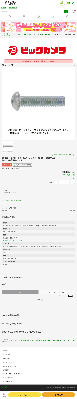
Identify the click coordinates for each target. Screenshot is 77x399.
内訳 (73, 178)
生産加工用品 (57, 340)
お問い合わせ (7, 358)
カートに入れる (25, 395)
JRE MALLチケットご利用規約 (11, 374)
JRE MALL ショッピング (6, 34)
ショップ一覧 (7, 354)
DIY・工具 (32, 34)
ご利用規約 (6, 370)
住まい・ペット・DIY (19, 34)
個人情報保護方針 (8, 381)
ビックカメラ (38, 65)
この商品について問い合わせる (62, 155)
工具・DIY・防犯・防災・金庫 (41, 340)
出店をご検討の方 (8, 377)
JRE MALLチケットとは (9, 366)
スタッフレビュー (56, 292)
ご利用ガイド (7, 351)
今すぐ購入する (58, 395)
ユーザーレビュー (20, 292)
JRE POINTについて (8, 362)
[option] (38, 103)
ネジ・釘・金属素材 (44, 34)
